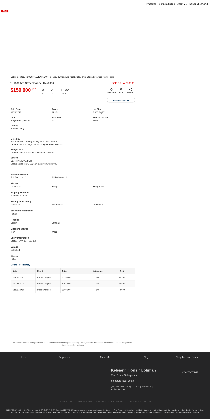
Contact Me (190, 372)
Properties (151, 4)
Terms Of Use (66, 401)
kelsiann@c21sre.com (120, 389)
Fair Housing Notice (139, 401)
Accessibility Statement (111, 401)
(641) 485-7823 (117, 387)
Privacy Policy (85, 401)
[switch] (111, 92)
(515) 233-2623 (132, 387)
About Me (182, 4)
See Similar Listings (121, 100)
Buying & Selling (167, 4)
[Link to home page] (3, 4)
